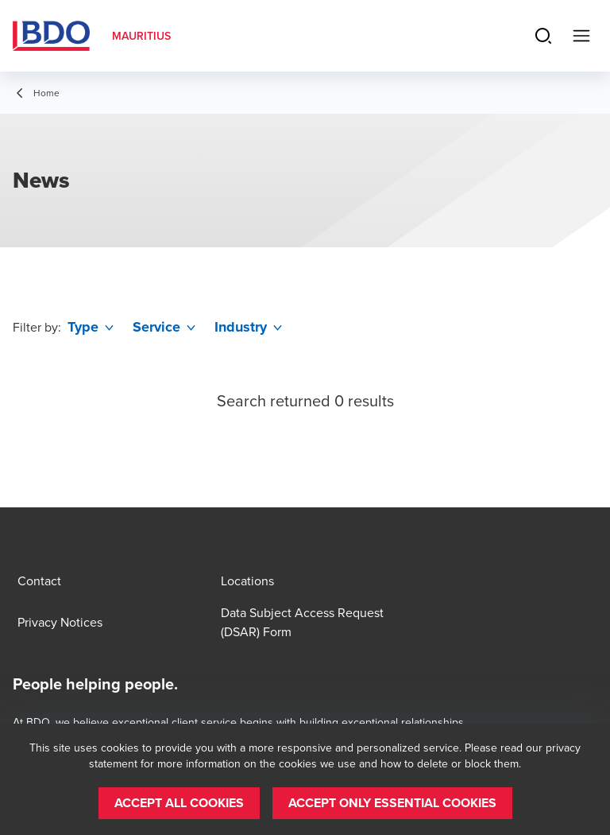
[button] (179, 803)
